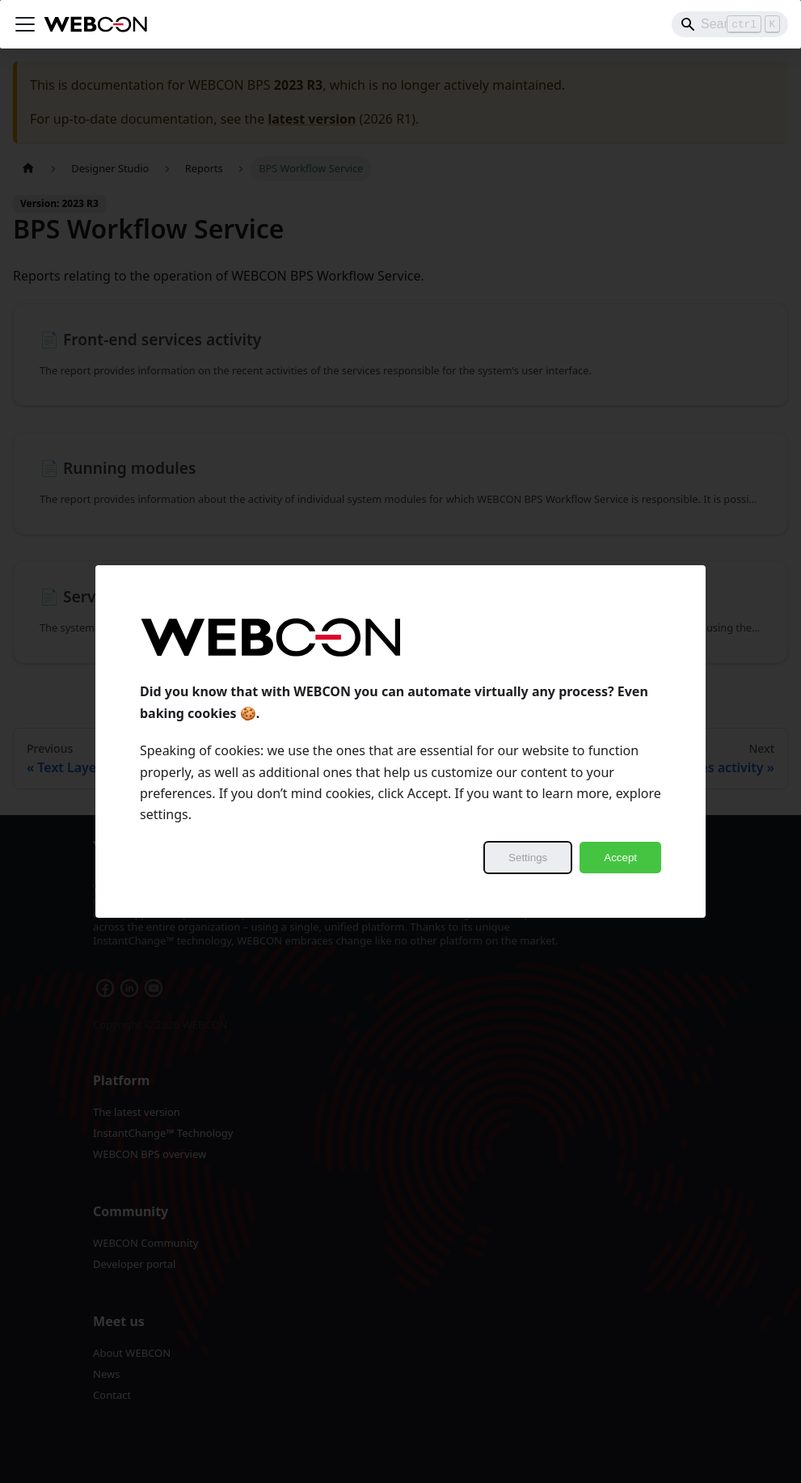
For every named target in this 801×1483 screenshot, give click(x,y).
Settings (527, 857)
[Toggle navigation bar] (25, 24)
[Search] (730, 24)
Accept (620, 857)
